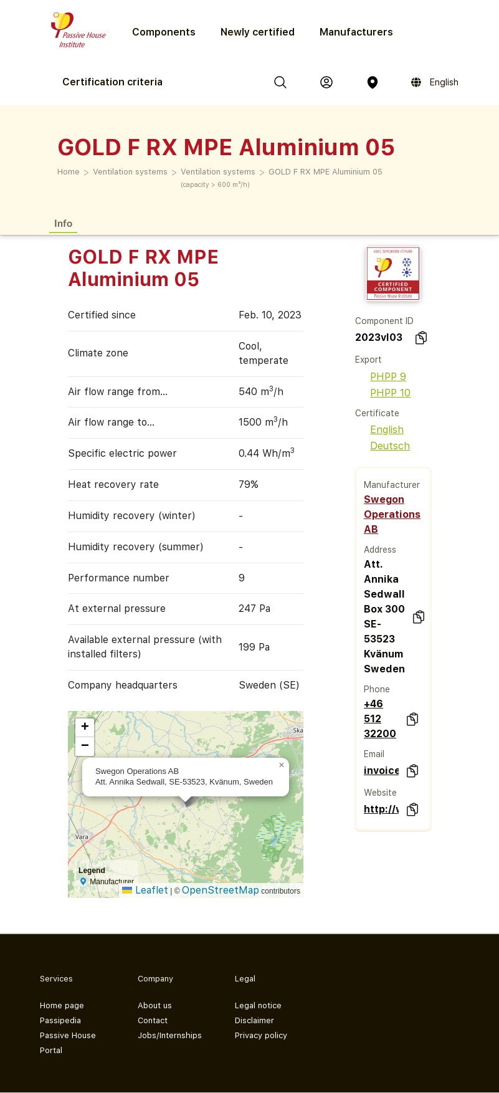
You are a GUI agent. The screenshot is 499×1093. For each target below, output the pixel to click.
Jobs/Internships (170, 1035)
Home (68, 171)
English (379, 430)
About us (155, 1005)
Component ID (384, 321)
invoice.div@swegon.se (381, 770)
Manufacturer (392, 485)
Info (63, 223)
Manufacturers (356, 32)
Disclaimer (254, 1020)
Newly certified (258, 32)
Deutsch (382, 446)
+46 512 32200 (380, 719)
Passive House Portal (68, 1043)
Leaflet (145, 890)
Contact (153, 1020)
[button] (281, 765)
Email (374, 754)
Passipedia (60, 1020)
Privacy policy (261, 1035)
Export (368, 360)
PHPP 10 (383, 393)
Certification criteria (112, 82)
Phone (377, 689)
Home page (62, 1005)
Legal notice (258, 1005)
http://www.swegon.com (381, 809)
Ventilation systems (130, 171)
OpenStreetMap (220, 890)
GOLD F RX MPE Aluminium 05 (326, 171)
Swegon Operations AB (392, 514)
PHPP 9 (380, 377)
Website (380, 793)
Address (380, 550)
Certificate (377, 413)
